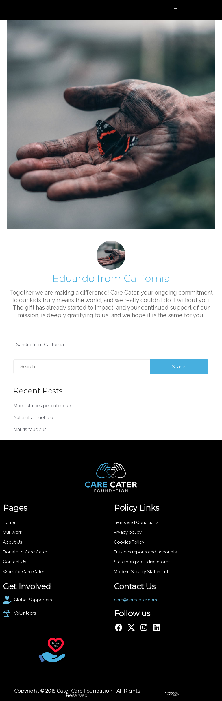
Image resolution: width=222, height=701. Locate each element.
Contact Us (14, 561)
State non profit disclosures (142, 561)
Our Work (12, 532)
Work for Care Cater (23, 571)
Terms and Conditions (136, 522)
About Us (12, 542)
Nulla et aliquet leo (33, 417)
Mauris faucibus (30, 429)
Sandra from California (40, 344)
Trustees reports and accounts (145, 552)
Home (9, 522)
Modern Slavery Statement (141, 571)
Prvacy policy (128, 532)
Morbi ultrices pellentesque (42, 405)
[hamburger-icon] (175, 10)
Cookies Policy (129, 542)
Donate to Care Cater (25, 552)
